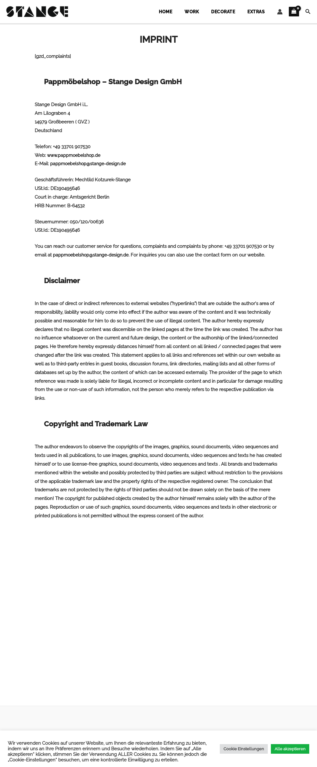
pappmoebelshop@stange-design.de (89, 163)
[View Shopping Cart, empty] (294, 12)
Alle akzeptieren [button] (290, 749)
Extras (259, 11)
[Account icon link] (280, 12)
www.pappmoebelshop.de (75, 155)
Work (208, 11)
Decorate (233, 11)
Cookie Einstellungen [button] (244, 749)
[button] (308, 11)
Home (188, 11)
